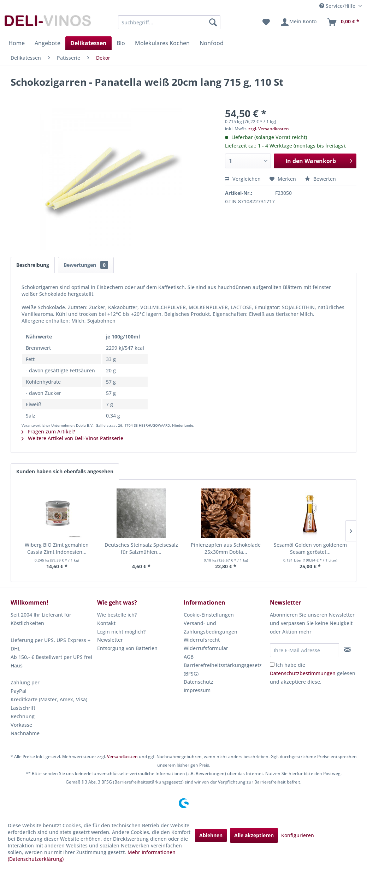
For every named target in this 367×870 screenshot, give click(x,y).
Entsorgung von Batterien (127, 648)
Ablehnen (211, 835)
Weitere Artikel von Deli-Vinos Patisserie (72, 438)
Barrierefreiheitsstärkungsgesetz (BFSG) (223, 669)
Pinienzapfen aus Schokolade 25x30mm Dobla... (226, 548)
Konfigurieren (297, 835)
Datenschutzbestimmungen (303, 673)
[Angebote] (47, 43)
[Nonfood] (212, 43)
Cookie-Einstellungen (209, 614)
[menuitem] (169, 22)
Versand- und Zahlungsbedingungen (210, 627)
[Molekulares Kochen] (162, 43)
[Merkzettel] (266, 22)
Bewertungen (86, 265)
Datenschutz (198, 681)
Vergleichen (243, 178)
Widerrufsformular (206, 648)
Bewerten (320, 178)
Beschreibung (32, 265)
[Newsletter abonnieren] (347, 649)
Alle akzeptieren (254, 835)
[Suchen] (213, 22)
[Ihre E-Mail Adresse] (304, 650)
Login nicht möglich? (121, 631)
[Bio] (121, 43)
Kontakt (106, 623)
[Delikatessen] (88, 43)
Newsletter (110, 639)
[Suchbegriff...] (169, 22)
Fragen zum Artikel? (48, 431)
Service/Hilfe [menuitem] (338, 5)
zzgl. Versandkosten (268, 129)
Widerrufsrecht (202, 639)
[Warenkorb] (343, 22)
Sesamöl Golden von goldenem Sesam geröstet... (310, 548)
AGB (189, 656)
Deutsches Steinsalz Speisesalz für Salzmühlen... (141, 548)
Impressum (197, 690)
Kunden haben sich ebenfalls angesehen (64, 471)
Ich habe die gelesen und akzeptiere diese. (312, 673)
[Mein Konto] (298, 22)
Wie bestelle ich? (117, 614)
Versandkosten (122, 757)
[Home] (17, 43)
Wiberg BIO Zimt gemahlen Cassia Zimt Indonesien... (57, 548)
